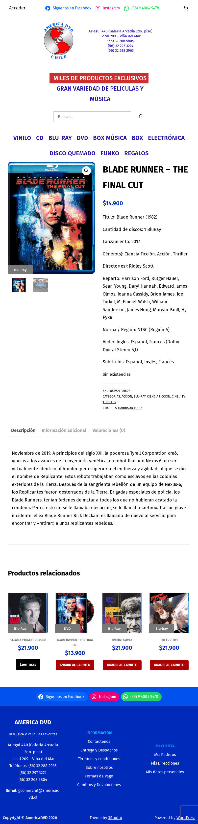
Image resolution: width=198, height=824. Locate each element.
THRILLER (109, 402)
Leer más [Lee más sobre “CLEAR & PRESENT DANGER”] (28, 664)
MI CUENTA (164, 746)
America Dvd (33, 722)
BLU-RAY (140, 396)
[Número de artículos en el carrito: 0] (185, 8)
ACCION (127, 396)
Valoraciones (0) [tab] (109, 430)
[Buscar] (141, 116)
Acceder (17, 8)
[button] (86, 170)
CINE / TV (178, 396)
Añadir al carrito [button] (75, 665)
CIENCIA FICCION (158, 396)
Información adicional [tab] (64, 430)
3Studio (115, 817)
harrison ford (130, 408)
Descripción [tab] (23, 430)
